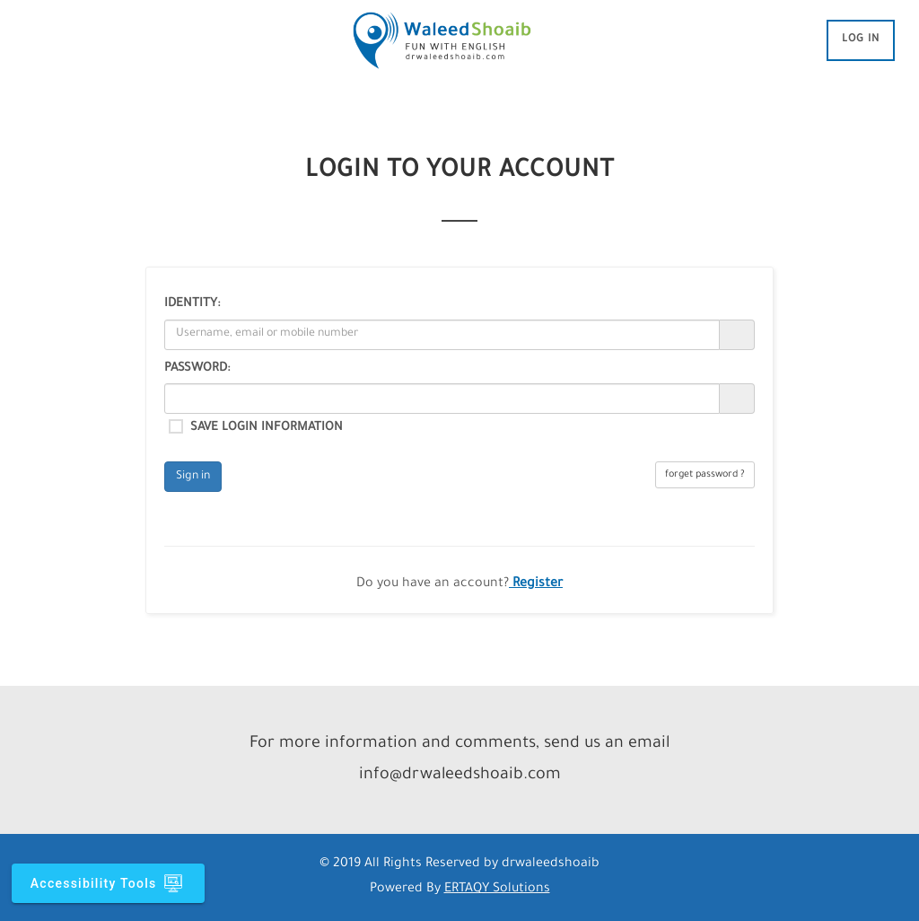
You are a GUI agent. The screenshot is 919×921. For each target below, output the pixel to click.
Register (536, 584)
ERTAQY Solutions (497, 889)
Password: (197, 368)
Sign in (193, 476)
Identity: (192, 304)
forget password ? (705, 474)
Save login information (266, 427)
